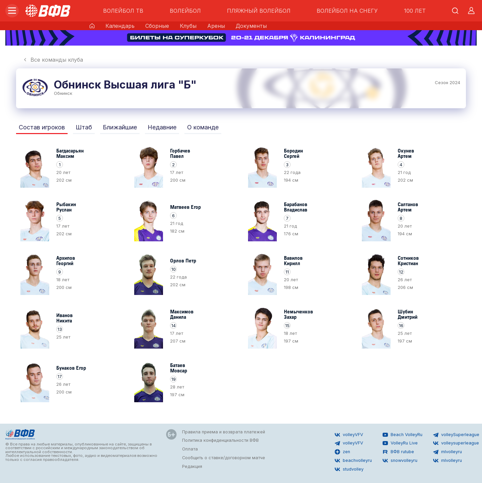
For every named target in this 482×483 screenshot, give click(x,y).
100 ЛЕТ (415, 11)
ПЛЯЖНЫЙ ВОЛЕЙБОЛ (259, 11)
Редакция (192, 466)
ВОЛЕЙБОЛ (185, 11)
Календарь (120, 26)
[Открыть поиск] (455, 10)
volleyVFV (349, 434)
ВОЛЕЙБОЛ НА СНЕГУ (347, 11)
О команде (203, 127)
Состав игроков (42, 127)
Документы (251, 26)
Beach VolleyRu (402, 434)
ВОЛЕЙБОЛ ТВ (123, 11)
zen (342, 452)
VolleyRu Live (400, 443)
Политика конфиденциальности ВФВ (220, 440)
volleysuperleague (456, 443)
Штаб (84, 127)
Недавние (162, 127)
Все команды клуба (52, 59)
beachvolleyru (353, 460)
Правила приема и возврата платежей (223, 431)
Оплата (190, 448)
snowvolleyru (400, 460)
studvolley (349, 469)
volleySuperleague (456, 434)
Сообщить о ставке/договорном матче (223, 457)
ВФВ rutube (398, 452)
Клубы (188, 26)
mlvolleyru (447, 452)
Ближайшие (120, 127)
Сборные (157, 26)
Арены (216, 26)
